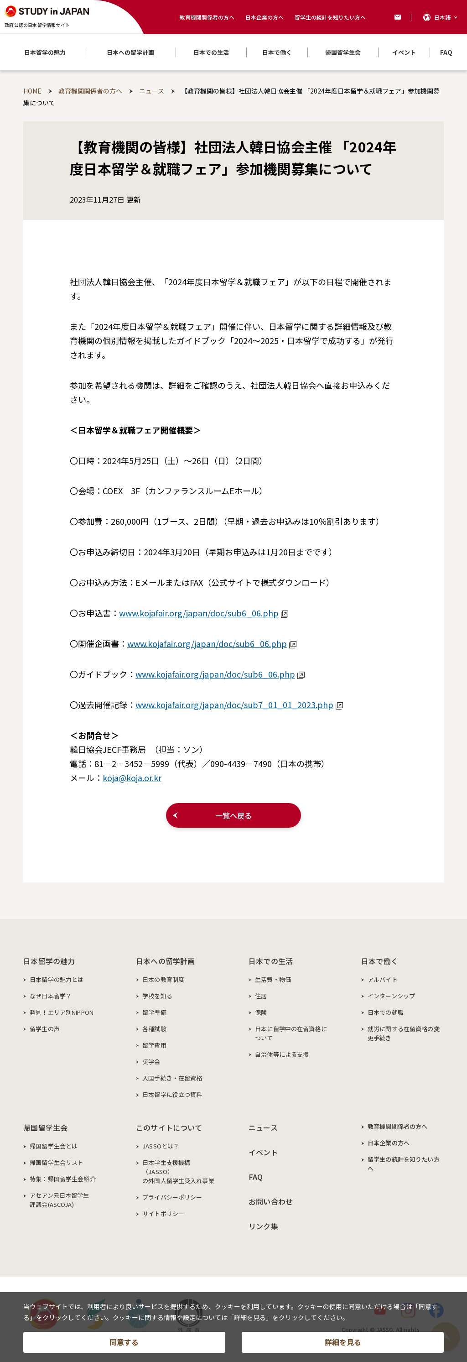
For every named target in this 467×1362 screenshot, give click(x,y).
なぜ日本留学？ (51, 995)
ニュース (263, 1127)
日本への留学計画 (165, 960)
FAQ (256, 1176)
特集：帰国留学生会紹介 (62, 1178)
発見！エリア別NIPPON (61, 1012)
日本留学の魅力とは (56, 979)
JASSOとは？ (160, 1146)
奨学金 (151, 1061)
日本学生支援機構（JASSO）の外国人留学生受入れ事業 (178, 1171)
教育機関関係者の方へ (207, 17)
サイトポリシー (163, 1213)
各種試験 (154, 1028)
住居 (261, 995)
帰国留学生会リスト (56, 1162)
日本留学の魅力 (49, 960)
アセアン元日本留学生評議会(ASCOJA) (59, 1200)
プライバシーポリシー (172, 1197)
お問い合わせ (271, 1201)
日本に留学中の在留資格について (291, 1033)
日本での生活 (271, 960)
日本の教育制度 (163, 979)
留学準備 (154, 1012)
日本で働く (379, 960)
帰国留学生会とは (54, 1146)
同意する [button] (124, 1341)
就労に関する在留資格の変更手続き (404, 1033)
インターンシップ (391, 995)
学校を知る (157, 995)
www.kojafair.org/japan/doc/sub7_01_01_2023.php (239, 704)
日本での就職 (386, 1012)
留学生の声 (45, 1028)
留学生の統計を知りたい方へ (330, 17)
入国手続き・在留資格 (172, 1078)
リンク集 (263, 1226)
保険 (261, 1012)
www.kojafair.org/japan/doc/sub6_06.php (203, 613)
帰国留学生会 (45, 1127)
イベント (263, 1152)
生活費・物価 (273, 979)
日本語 (442, 17)
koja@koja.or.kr (132, 777)
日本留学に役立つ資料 (172, 1094)
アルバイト (383, 979)
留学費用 (154, 1045)
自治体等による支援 (282, 1054)
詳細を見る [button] (343, 1341)
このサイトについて (169, 1127)
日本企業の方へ (264, 17)
